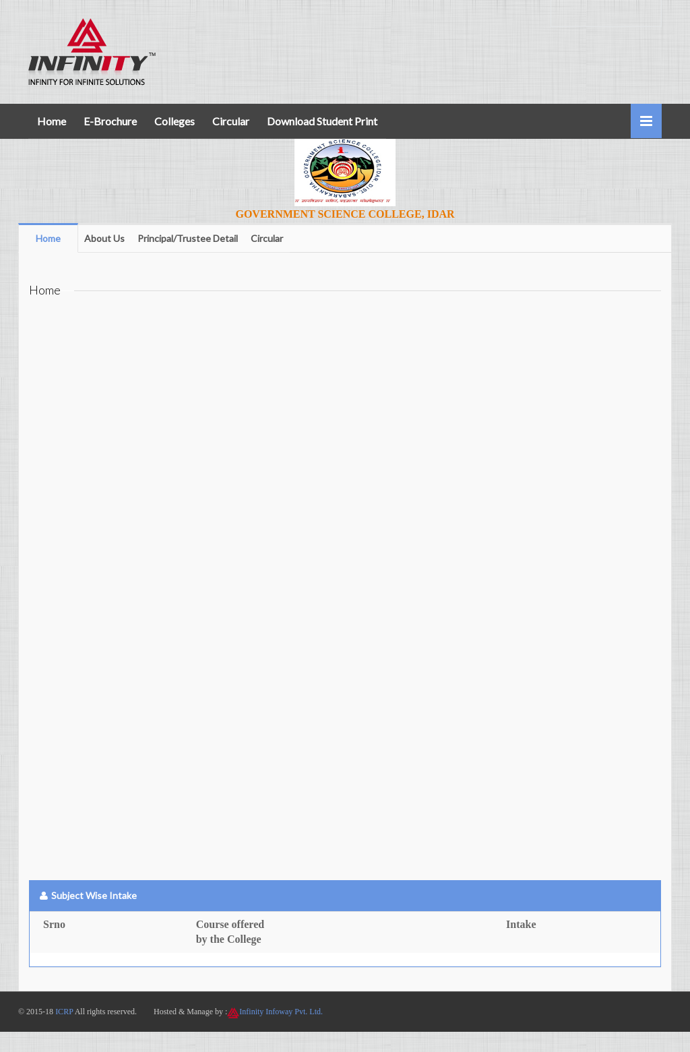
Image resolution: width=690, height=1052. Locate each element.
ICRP (64, 1011)
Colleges (174, 121)
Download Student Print (322, 121)
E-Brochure (110, 121)
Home (51, 121)
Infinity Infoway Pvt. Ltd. (281, 1011)
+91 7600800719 (606, 13)
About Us (104, 238)
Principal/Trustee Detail (187, 238)
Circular (230, 121)
